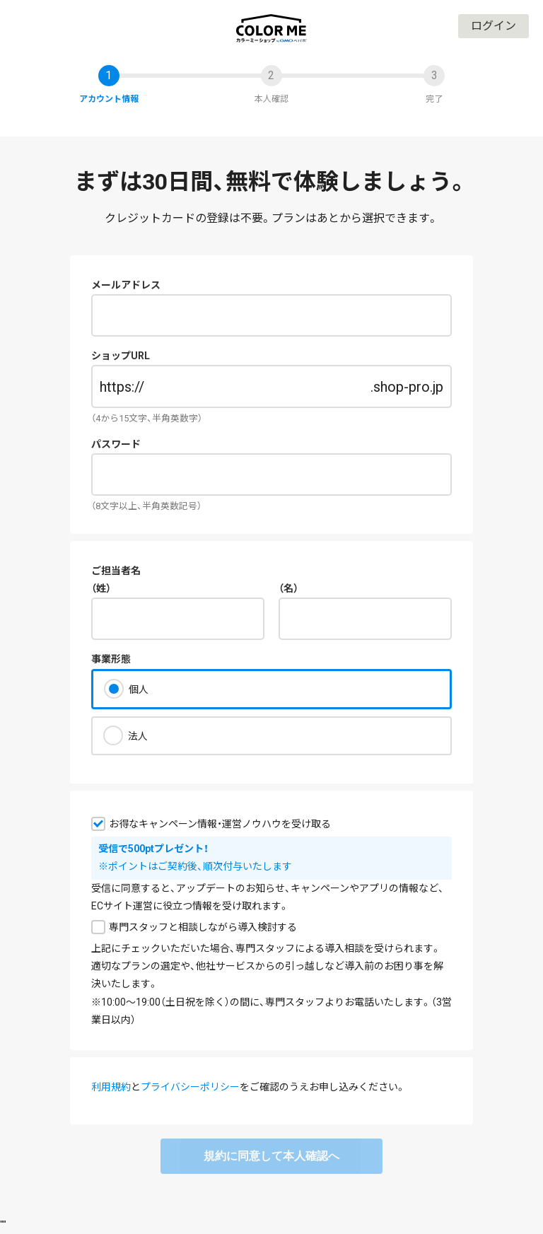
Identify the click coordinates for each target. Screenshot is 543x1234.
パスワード (116, 444)
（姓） (101, 588)
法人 (138, 736)
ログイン (493, 26)
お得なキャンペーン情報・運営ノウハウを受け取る (220, 824)
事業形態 (111, 659)
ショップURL (120, 355)
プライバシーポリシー (190, 1087)
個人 (138, 689)
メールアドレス (125, 285)
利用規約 (111, 1087)
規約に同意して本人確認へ (271, 1156)
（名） (288, 588)
